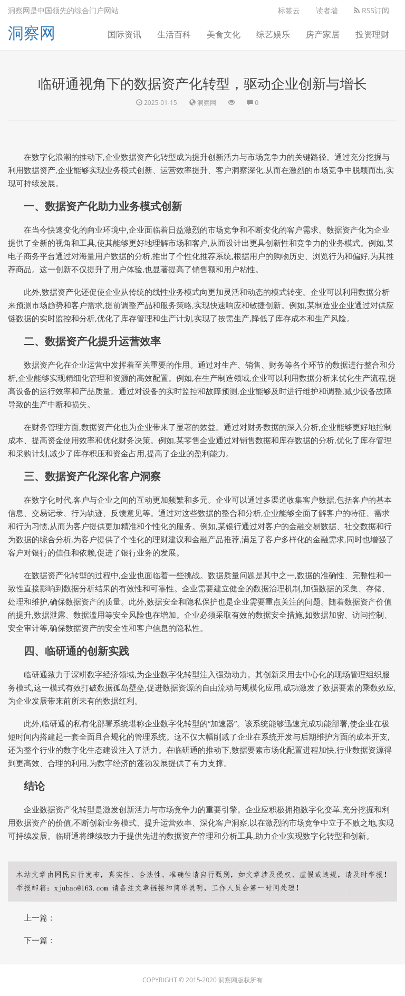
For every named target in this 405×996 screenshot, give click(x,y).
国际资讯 (124, 34)
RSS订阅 (371, 10)
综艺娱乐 (273, 34)
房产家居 (323, 34)
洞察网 (31, 32)
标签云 (289, 10)
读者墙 (327, 10)
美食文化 (223, 34)
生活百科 (174, 34)
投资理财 (372, 34)
